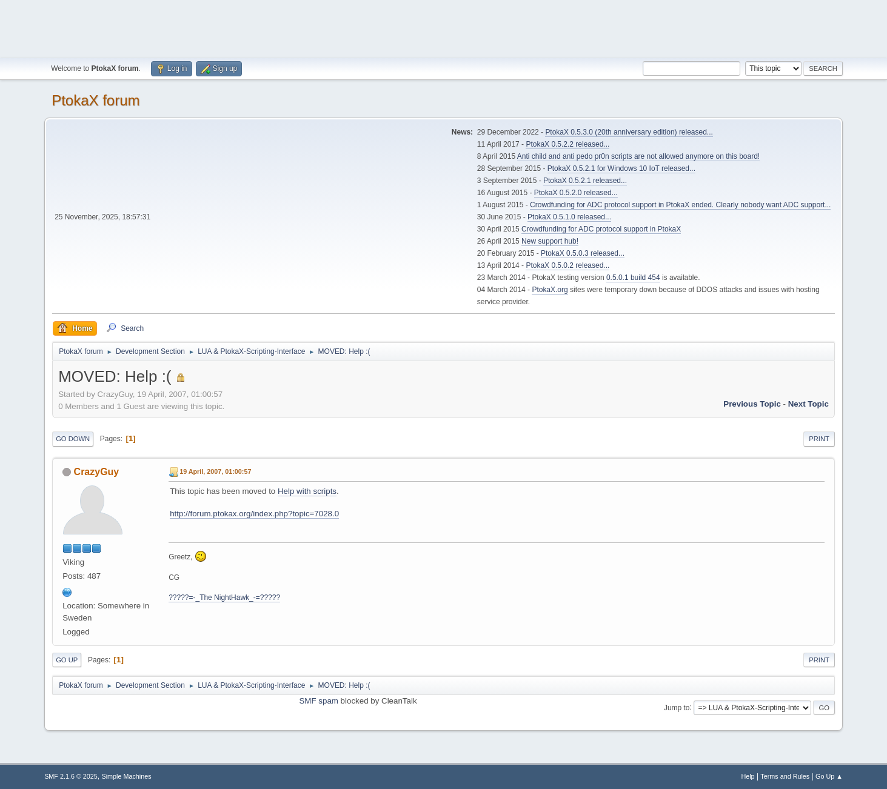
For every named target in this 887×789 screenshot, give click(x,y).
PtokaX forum (95, 100)
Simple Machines (126, 776)
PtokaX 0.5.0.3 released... (582, 253)
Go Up (67, 660)
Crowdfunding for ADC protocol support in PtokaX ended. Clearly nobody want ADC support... (680, 205)
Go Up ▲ (829, 776)
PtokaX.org (549, 289)
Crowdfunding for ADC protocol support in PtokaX (601, 229)
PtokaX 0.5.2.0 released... (576, 192)
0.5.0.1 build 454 (633, 277)
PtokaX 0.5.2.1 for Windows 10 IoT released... (621, 168)
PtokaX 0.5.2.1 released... (585, 180)
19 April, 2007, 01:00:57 (215, 471)
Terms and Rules (784, 776)
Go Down (73, 438)
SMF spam (318, 700)
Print (819, 438)
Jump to (677, 707)
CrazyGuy (96, 472)
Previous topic (752, 403)
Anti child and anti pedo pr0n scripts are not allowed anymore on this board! (638, 156)
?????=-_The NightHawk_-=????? (224, 597)
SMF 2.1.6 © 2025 (71, 776)
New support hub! (549, 241)
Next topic (808, 403)
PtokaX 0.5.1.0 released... (569, 217)
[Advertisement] (443, 27)
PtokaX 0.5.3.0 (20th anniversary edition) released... (628, 132)
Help (747, 776)
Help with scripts (307, 491)
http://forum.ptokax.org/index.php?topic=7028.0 (254, 513)
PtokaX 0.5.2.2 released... (567, 144)
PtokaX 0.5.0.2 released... (567, 265)
